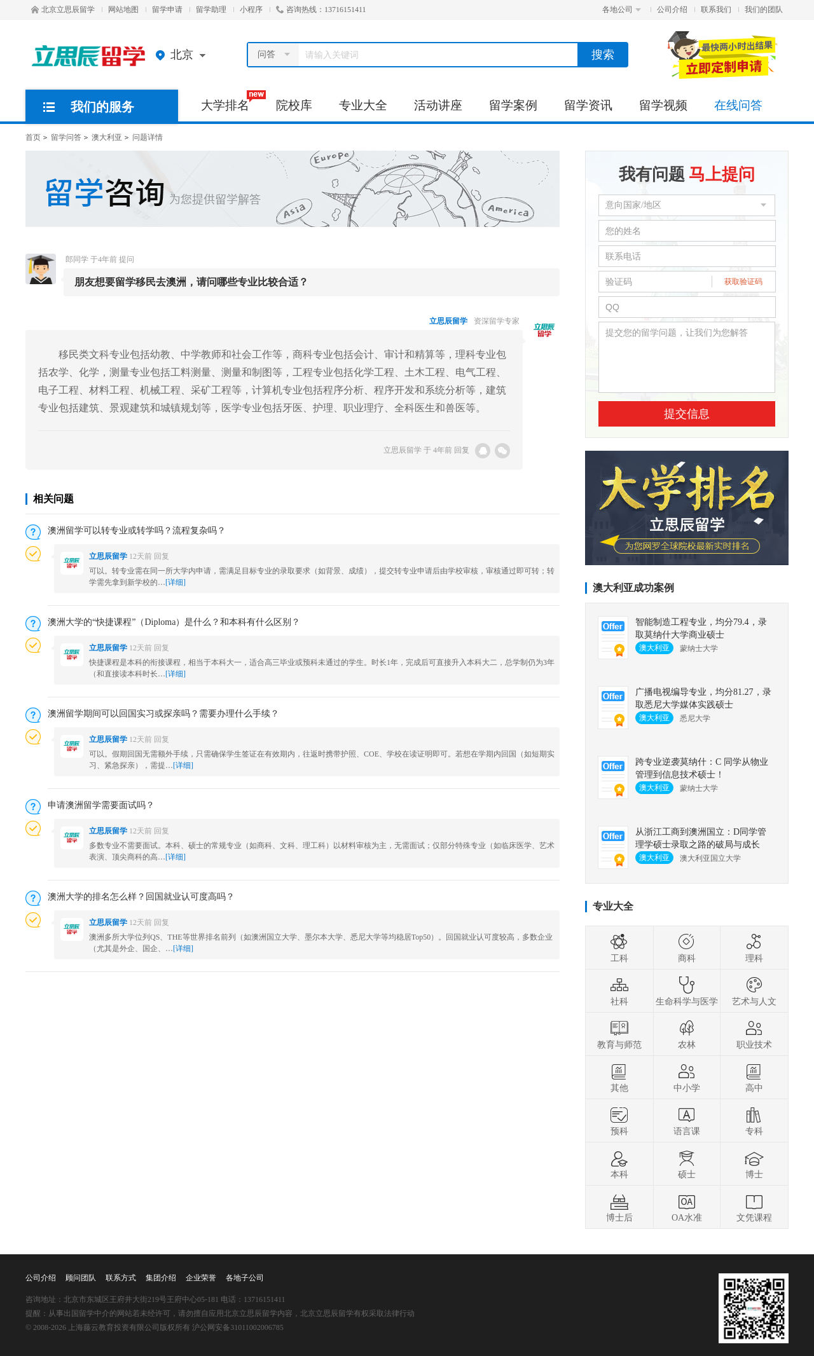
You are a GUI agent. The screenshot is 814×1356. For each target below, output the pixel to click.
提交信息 (687, 413)
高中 (754, 1077)
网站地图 (123, 9)
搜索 (602, 54)
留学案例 (513, 105)
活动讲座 (438, 105)
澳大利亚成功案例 (633, 587)
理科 (754, 948)
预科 (619, 1121)
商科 (686, 948)
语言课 (686, 1121)
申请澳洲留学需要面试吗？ (101, 805)
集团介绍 (161, 1277)
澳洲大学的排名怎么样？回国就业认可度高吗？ (141, 896)
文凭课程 (754, 1207)
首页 (33, 137)
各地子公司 (245, 1277)
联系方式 (121, 1277)
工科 (619, 948)
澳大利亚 (107, 137)
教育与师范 (619, 1034)
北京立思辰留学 (63, 9)
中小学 (686, 1077)
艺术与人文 (754, 991)
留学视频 (663, 105)
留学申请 (167, 9)
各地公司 (621, 9)
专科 (754, 1121)
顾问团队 (81, 1277)
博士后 (619, 1207)
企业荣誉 (201, 1277)
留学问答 (66, 137)
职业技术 (754, 1034)
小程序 (251, 9)
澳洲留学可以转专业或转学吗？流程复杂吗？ (137, 530)
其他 (619, 1077)
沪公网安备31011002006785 (238, 1327)
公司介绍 (672, 9)
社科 (619, 991)
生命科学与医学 (687, 991)
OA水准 (687, 1207)
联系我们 (716, 9)
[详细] (175, 582)
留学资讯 (588, 105)
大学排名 (232, 101)
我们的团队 (764, 9)
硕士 (686, 1164)
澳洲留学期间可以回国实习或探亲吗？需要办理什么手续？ (163, 713)
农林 (686, 1034)
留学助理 (211, 9)
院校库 (294, 105)
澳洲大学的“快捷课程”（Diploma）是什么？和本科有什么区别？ (174, 622)
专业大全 (363, 105)
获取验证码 (743, 281)
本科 (619, 1164)
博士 (754, 1164)
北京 (183, 54)
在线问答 (738, 105)
